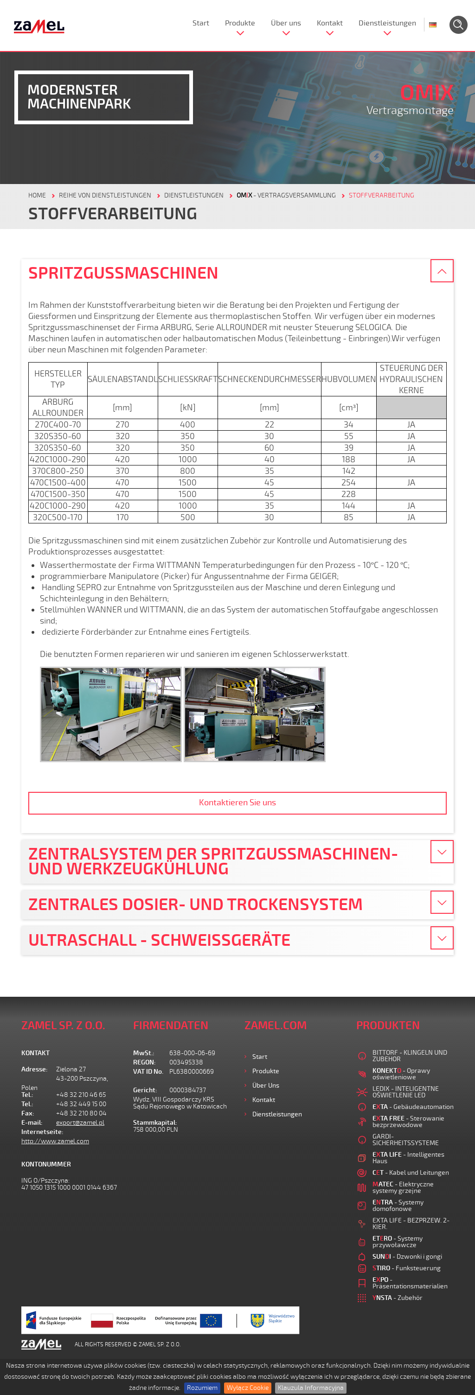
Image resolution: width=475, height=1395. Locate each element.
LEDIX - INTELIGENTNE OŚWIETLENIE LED (405, 1092)
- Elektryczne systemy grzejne (403, 1187)
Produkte (240, 23)
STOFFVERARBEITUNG (381, 195)
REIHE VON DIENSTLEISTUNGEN (105, 195)
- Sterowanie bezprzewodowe (408, 1122)
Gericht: (145, 1090)
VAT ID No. (148, 1071)
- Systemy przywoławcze (397, 1242)
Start (201, 23)
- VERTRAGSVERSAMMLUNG (286, 195)
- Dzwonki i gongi (407, 1257)
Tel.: (27, 1094)
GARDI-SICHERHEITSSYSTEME (405, 1140)
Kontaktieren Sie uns (237, 802)
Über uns (286, 23)
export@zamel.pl (80, 1123)
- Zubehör (397, 1298)
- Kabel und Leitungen (410, 1173)
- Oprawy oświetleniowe (401, 1074)
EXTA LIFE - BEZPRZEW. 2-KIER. (410, 1224)
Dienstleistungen (387, 23)
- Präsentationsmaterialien (410, 1283)
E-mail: (32, 1122)
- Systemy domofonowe (398, 1205)
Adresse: (34, 1069)
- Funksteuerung (406, 1268)
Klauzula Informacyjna (311, 1388)
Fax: (27, 1113)
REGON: (144, 1062)
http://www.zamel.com (55, 1141)
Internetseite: (38, 1131)
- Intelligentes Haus (408, 1158)
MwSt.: (143, 1053)
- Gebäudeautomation (413, 1107)
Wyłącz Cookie (248, 1388)
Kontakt (330, 23)
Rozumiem (202, 1388)
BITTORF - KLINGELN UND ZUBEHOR (409, 1056)
